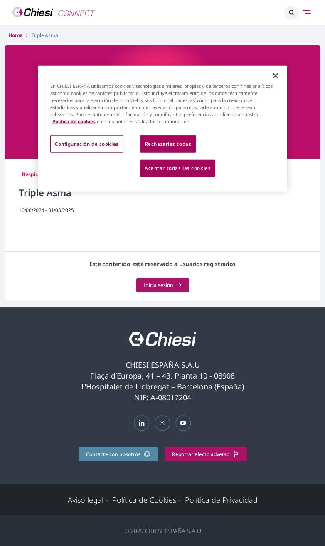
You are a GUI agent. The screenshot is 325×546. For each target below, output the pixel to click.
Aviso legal (88, 500)
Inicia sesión (163, 285)
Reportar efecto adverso (205, 454)
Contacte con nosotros (118, 454)
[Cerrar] (275, 75)
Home (15, 35)
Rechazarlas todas (168, 144)
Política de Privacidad (221, 500)
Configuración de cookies (87, 144)
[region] (162, 128)
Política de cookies (74, 121)
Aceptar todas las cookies (178, 168)
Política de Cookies (146, 500)
